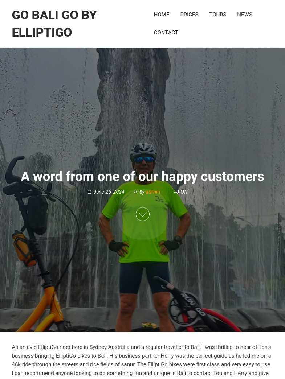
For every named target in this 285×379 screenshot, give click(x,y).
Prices (189, 14)
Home (162, 14)
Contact (166, 32)
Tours (217, 14)
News (244, 14)
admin (154, 192)
